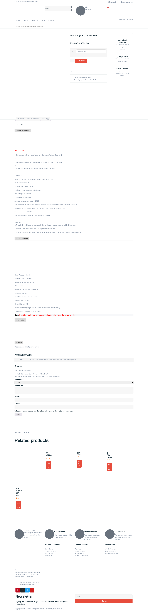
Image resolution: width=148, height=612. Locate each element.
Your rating (19, 378)
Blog (43, 20)
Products (35, 20)
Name (17, 395)
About (26, 20)
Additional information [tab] (32, 117)
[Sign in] (80, 11)
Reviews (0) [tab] (45, 117)
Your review (19, 384)
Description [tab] (20, 117)
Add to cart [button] (49, 464)
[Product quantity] (72, 61)
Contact (51, 20)
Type (72, 51)
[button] (71, 72)
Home (18, 20)
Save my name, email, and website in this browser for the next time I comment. (44, 410)
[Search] (71, 8)
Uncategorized (23, 26)
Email (17, 402)
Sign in (87, 7)
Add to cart (82, 61)
